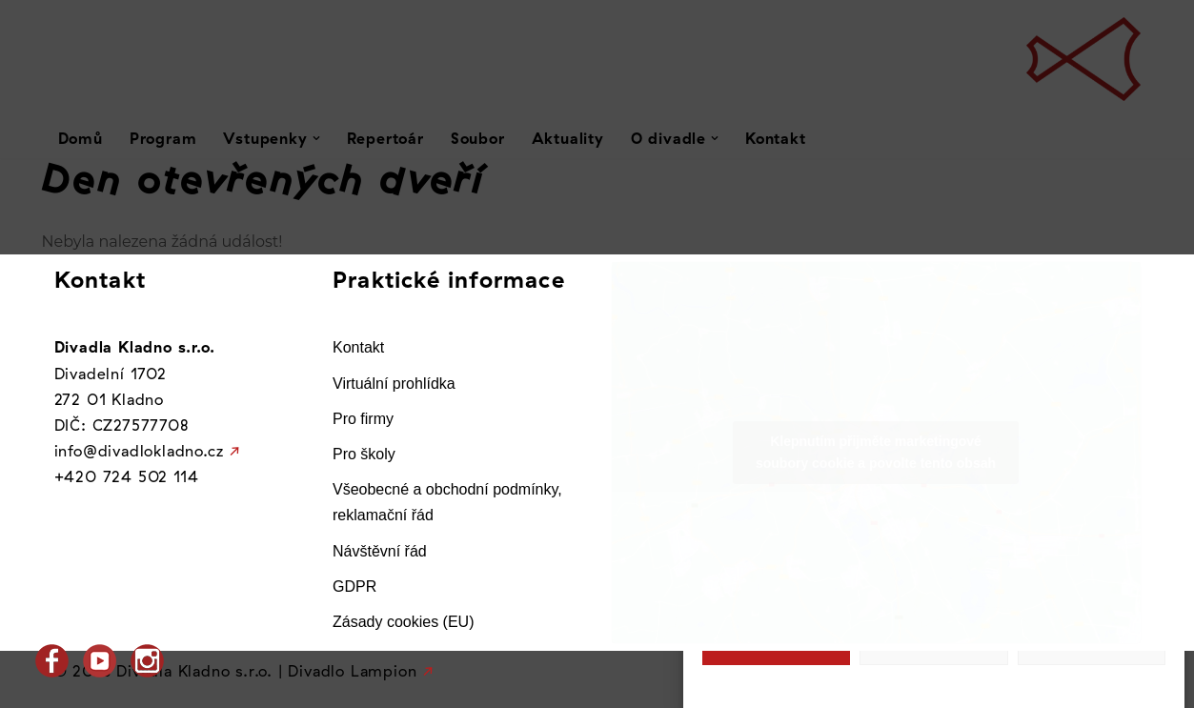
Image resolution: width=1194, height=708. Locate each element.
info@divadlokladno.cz (139, 450)
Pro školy (364, 454)
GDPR (354, 586)
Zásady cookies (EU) (404, 622)
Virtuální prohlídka (394, 383)
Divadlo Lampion (352, 670)
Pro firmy (363, 419)
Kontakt (358, 347)
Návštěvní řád (380, 551)
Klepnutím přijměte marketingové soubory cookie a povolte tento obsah (876, 452)
